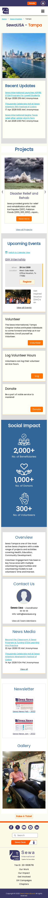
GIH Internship (15, 259)
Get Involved (24, 876)
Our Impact (24, 873)
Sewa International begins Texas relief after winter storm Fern (21, 116)
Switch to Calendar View (19, 252)
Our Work (24, 869)
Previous (2, 190)
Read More (24, 218)
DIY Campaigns (24, 880)
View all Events (24, 307)
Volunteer (35, 342)
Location (13, 270)
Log (37, 376)
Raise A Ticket (24, 816)
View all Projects (24, 229)
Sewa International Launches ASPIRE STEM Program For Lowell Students (23, 94)
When (14, 267)
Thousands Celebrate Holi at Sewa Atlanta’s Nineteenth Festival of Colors (22, 656)
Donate (32, 3)
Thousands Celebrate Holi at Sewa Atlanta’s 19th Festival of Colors (22, 105)
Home (4, 19)
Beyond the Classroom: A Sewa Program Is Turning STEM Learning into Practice (22, 642)
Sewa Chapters (16, 19)
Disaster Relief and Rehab (24, 195)
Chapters (24, 884)
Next (45, 190)
